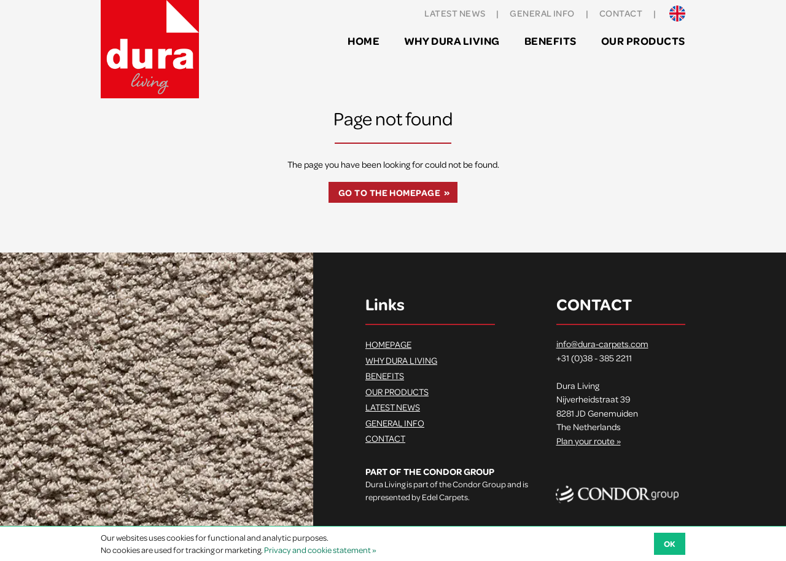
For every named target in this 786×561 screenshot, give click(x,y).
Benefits (550, 40)
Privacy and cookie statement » (320, 549)
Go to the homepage (389, 192)
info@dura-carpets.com (602, 343)
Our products (643, 40)
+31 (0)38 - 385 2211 (594, 357)
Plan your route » (588, 440)
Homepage (388, 344)
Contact (620, 12)
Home (363, 40)
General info (542, 12)
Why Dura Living (452, 40)
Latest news (454, 12)
